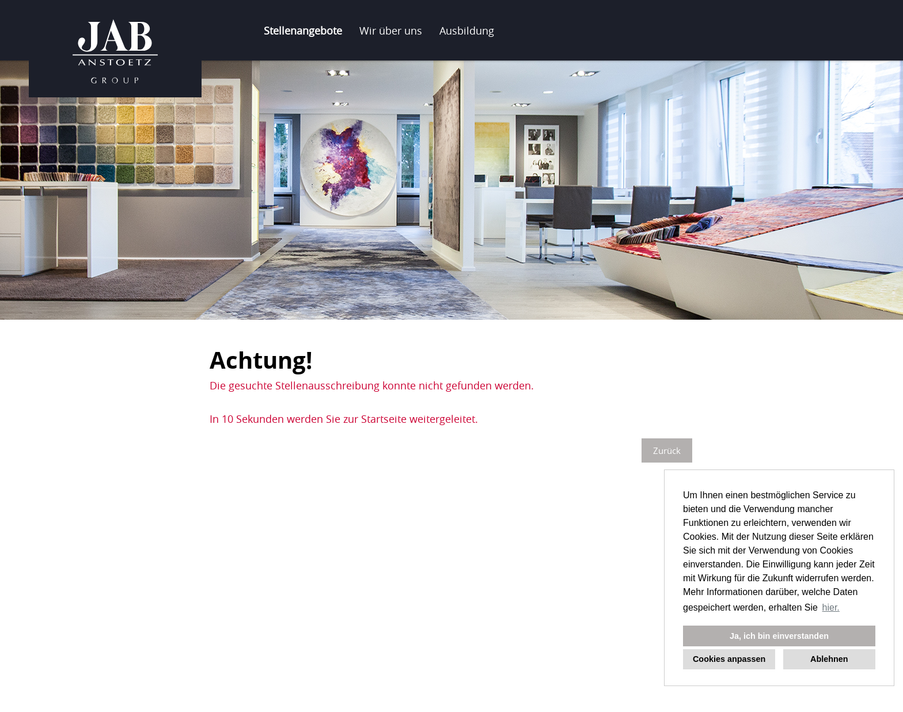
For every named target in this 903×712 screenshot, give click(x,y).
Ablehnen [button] (829, 659)
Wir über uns (390, 30)
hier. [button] (831, 607)
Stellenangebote (303, 30)
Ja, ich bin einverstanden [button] (779, 636)
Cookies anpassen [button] (729, 659)
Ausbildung (466, 30)
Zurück (667, 450)
